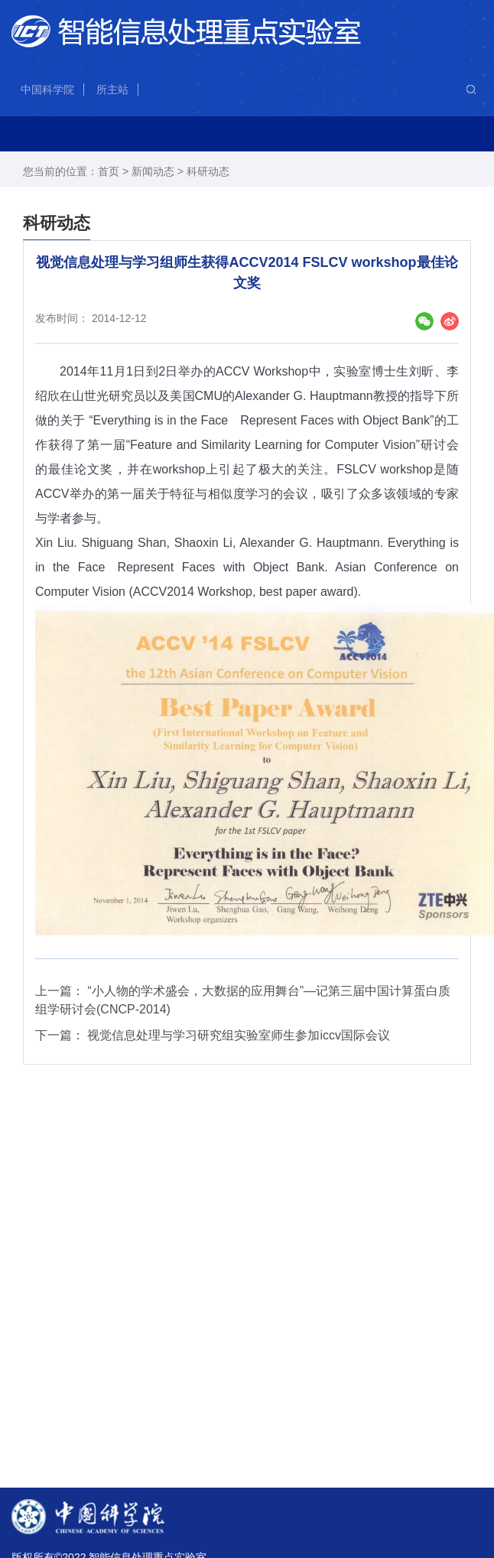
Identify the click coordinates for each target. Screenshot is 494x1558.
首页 (108, 171)
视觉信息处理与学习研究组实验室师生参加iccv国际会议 (238, 1035)
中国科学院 (47, 89)
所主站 (112, 89)
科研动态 (208, 171)
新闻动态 (153, 171)
